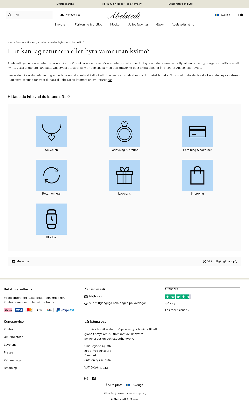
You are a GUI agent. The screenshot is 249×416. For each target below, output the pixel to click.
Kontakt (9, 329)
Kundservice (73, 14)
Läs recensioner (176, 309)
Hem (10, 42)
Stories (20, 42)
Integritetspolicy (136, 393)
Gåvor (160, 24)
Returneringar (13, 360)
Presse (8, 352)
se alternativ (134, 4)
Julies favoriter (138, 24)
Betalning (10, 367)
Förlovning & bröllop (89, 24)
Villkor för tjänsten (113, 393)
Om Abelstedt (13, 336)
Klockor (115, 24)
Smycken (61, 24)
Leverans (10, 344)
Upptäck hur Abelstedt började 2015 (109, 329)
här (110, 79)
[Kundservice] (62, 15)
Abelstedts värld (183, 24)
